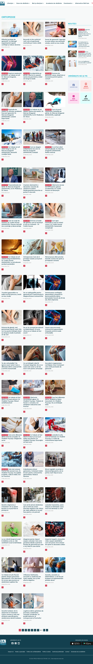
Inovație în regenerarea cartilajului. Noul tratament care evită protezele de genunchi (54, 365)
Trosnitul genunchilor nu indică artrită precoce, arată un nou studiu (11, 294)
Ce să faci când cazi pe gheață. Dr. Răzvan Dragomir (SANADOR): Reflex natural (54, 149)
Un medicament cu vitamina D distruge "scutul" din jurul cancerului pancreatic (84, 44)
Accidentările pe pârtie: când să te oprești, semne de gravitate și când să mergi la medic (32, 76)
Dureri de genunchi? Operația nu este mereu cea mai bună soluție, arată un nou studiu (55, 41)
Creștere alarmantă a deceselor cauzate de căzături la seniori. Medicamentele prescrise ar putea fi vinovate (32, 188)
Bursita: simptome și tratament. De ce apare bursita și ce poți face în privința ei (10, 507)
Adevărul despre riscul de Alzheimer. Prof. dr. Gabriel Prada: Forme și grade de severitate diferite (84, 33)
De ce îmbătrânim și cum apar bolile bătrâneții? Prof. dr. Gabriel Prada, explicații (84, 54)
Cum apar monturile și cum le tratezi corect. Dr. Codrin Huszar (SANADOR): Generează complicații (54, 224)
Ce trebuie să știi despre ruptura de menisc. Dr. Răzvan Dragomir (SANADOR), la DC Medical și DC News (33, 113)
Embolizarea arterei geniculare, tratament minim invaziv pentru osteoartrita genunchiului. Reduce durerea (33, 472)
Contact (67, 651)
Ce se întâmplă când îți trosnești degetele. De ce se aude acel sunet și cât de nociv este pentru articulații (33, 365)
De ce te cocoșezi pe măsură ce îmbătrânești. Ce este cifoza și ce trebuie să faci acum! (33, 330)
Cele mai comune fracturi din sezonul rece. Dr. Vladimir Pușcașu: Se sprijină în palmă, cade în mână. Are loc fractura (11, 472)
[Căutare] (92, 3)
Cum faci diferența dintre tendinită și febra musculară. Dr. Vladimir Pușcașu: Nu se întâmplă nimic (55, 401)
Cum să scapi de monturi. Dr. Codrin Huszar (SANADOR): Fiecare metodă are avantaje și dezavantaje (12, 223)
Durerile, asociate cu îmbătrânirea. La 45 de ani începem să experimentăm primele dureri (54, 577)
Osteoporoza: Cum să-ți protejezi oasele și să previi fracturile (32, 258)
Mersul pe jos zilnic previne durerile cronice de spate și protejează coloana (54, 258)
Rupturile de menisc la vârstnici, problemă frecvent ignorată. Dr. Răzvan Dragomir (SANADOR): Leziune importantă (12, 114)
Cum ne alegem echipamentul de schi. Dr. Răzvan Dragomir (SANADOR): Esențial (32, 149)
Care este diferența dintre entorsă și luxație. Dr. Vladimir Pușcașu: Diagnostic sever (12, 437)
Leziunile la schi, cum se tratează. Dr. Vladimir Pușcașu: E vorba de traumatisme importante (55, 437)
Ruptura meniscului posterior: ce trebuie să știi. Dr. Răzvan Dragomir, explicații (12, 76)
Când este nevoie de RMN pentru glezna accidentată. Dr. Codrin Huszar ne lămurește (54, 187)
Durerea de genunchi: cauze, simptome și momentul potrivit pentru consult (55, 76)
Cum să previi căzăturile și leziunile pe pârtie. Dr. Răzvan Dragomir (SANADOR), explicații (54, 112)
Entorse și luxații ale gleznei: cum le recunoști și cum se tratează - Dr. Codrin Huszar (33, 223)
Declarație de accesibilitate (78, 651)
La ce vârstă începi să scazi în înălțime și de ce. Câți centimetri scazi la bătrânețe (11, 541)
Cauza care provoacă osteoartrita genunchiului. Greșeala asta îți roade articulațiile (54, 330)
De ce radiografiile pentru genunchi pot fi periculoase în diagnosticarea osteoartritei (33, 294)
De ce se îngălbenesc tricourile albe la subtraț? (84, 62)
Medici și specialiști (20, 651)
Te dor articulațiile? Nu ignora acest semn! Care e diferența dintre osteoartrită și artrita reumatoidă (11, 365)
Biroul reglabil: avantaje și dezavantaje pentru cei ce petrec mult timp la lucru (54, 471)
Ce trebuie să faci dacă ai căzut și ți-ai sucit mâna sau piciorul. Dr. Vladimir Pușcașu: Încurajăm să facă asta (33, 438)
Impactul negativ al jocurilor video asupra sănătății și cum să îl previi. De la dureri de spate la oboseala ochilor (55, 541)
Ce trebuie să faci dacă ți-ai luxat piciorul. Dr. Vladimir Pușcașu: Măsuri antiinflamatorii (11, 400)
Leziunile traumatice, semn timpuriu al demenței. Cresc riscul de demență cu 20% (54, 506)
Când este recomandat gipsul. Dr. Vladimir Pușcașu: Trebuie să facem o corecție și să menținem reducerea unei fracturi (33, 402)
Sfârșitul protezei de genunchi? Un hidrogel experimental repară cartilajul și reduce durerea (11, 42)
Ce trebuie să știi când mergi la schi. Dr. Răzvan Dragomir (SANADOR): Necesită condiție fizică (11, 150)
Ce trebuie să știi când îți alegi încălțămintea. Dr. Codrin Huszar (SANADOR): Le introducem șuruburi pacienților (11, 260)
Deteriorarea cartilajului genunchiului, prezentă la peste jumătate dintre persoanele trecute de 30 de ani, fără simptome (55, 296)
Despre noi (11, 651)
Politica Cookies (46, 651)
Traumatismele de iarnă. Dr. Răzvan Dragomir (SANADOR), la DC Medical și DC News (12, 187)
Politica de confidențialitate (34, 651)
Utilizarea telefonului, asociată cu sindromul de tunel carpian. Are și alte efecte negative (32, 577)
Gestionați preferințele (58, 651)
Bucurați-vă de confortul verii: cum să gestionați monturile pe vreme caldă (32, 41)
